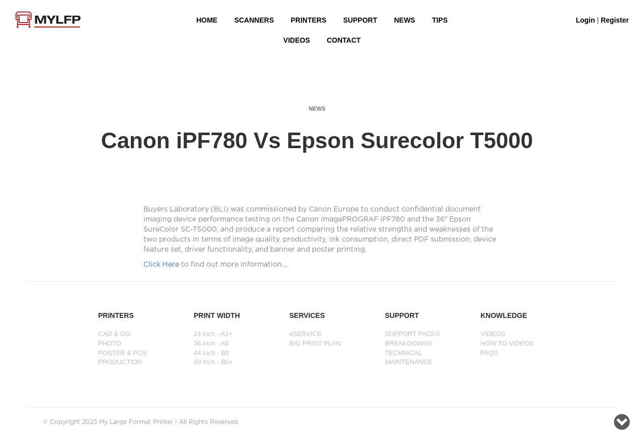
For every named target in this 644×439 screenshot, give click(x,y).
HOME (206, 20)
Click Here (161, 265)
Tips (440, 20)
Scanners (254, 20)
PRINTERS (309, 20)
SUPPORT (360, 20)
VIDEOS (296, 40)
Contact (343, 40)
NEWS (404, 20)
